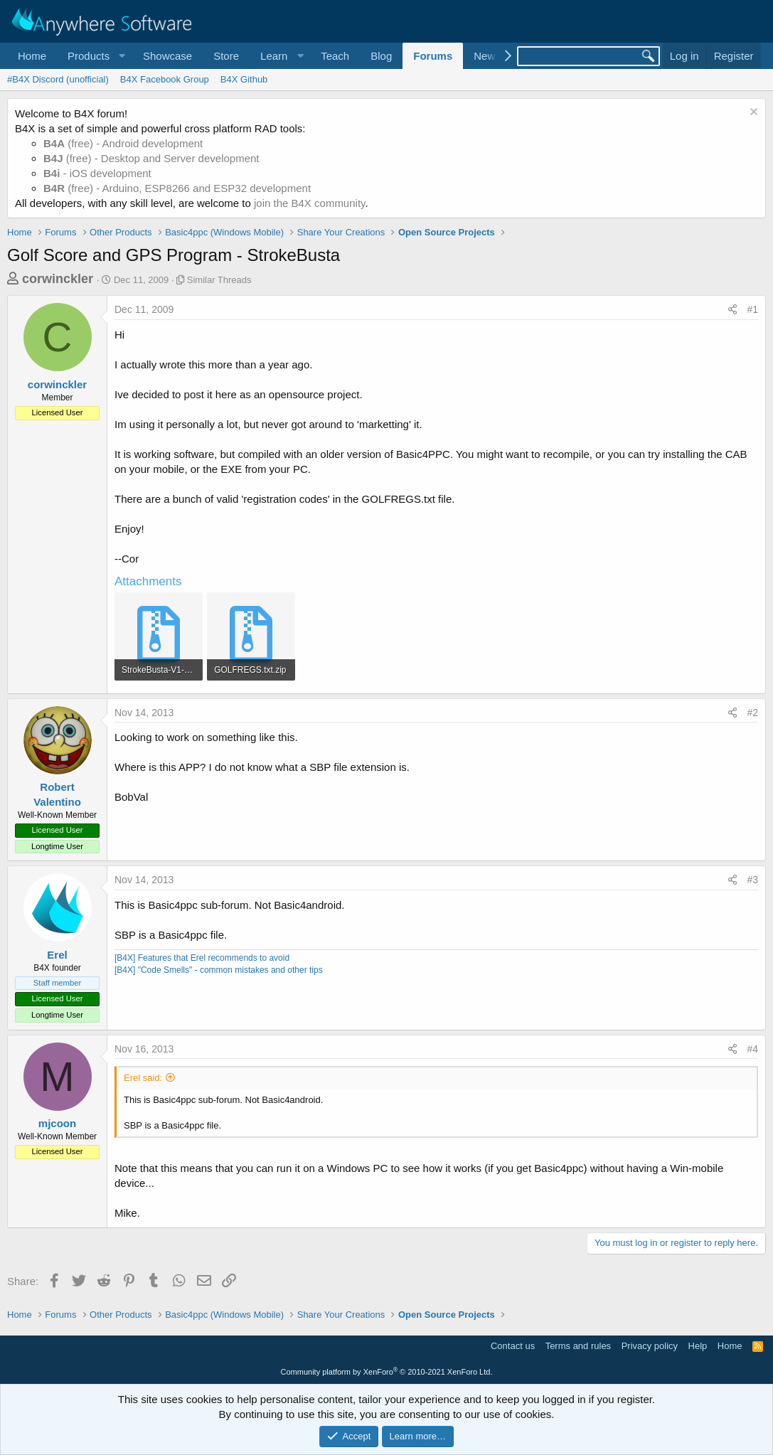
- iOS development (97, 173)
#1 (752, 309)
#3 (752, 879)
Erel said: (143, 1077)
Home (32, 56)
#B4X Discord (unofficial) (58, 79)
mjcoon (57, 1123)
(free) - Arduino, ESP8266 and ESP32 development (177, 188)
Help (698, 1346)
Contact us (513, 1346)
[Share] (732, 310)
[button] (94, 56)
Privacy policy (650, 1346)
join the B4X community (309, 203)
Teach (335, 56)
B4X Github (244, 79)
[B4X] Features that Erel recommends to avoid (201, 958)
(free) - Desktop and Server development (151, 158)
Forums (432, 56)
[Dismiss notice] (752, 113)
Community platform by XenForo (387, 1372)
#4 (752, 1049)
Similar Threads (219, 280)
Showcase (167, 56)
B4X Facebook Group (164, 79)
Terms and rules (578, 1346)
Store (226, 56)
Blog (381, 56)
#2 (752, 712)
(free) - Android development (123, 143)
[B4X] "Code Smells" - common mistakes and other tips (218, 970)
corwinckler (57, 279)
